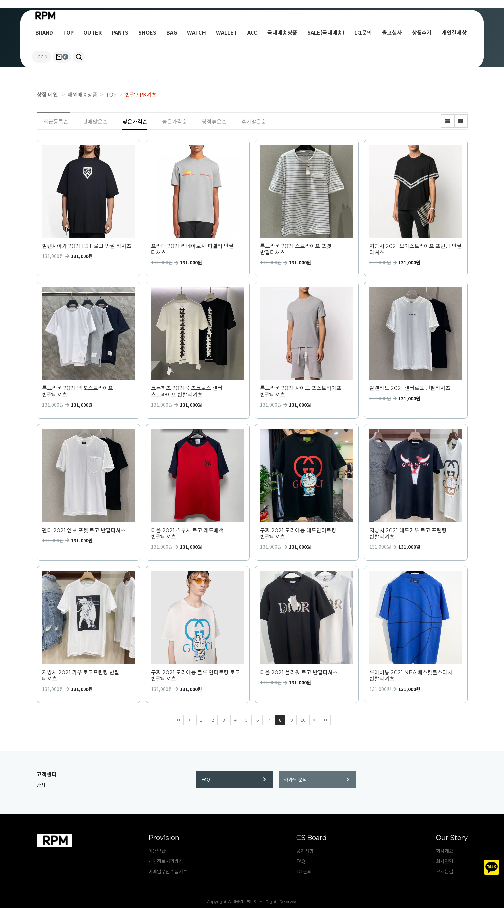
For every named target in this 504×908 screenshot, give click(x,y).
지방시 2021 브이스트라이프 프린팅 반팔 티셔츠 (415, 249)
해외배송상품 (82, 94)
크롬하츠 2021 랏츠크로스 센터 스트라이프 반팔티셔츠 (186, 391)
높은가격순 (174, 121)
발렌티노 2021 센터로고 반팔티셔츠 (409, 388)
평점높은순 (214, 121)
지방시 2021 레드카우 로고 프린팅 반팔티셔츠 (408, 533)
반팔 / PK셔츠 (140, 94)
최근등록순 (55, 121)
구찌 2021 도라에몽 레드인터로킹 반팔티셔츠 (298, 533)
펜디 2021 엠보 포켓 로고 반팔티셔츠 (84, 530)
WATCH (196, 32)
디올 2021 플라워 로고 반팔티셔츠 (299, 672)
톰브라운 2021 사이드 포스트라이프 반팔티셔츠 (300, 391)
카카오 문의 (316, 779)
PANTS (120, 32)
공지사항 (305, 850)
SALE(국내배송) (325, 32)
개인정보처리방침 (165, 861)
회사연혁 (444, 861)
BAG (171, 32)
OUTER (93, 32)
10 (301, 719)
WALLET (226, 32)
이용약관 (157, 850)
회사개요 (444, 850)
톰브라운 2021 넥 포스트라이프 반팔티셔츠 (77, 391)
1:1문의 (363, 32)
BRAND (44, 32)
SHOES (147, 32)
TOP (68, 32)
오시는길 (444, 871)
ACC (252, 32)
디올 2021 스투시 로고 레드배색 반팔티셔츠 (187, 533)
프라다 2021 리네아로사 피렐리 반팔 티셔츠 (192, 249)
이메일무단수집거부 (167, 871)
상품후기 (422, 32)
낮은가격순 (134, 121)
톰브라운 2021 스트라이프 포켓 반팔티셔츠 (295, 249)
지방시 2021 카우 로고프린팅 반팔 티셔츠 (80, 675)
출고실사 (392, 32)
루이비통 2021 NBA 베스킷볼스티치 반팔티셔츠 (410, 675)
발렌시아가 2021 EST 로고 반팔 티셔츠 (86, 246)
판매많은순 (95, 121)
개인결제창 (454, 32)
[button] (79, 57)
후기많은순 (253, 121)
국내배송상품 (282, 32)
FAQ (233, 779)
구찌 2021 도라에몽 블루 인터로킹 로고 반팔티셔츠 (195, 675)
